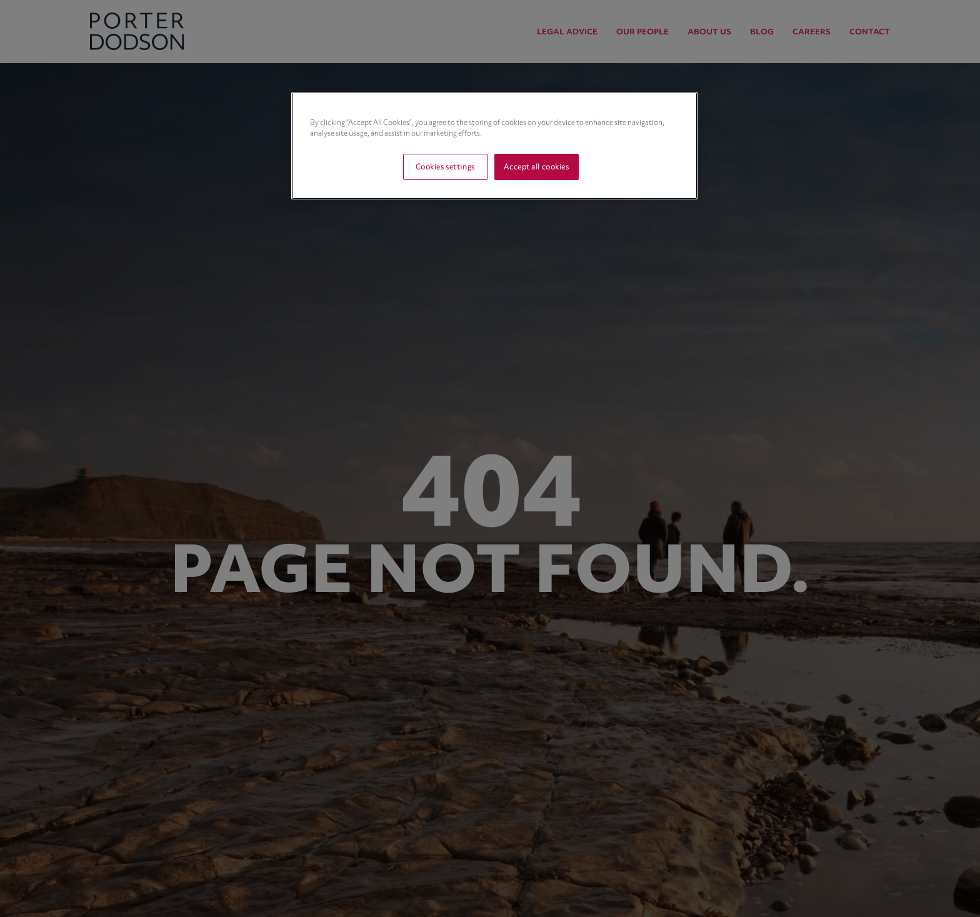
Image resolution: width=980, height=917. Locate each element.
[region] (494, 145)
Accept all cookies (536, 166)
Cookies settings (445, 166)
